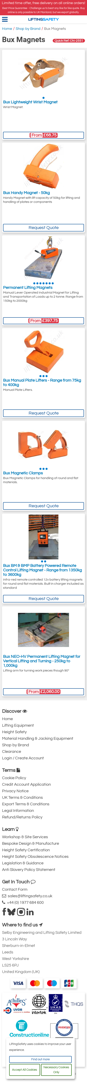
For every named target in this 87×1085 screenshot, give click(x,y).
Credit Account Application (26, 784)
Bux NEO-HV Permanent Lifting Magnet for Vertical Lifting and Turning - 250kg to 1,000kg (41, 661)
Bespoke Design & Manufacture (30, 843)
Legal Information (18, 811)
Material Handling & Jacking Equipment (37, 738)
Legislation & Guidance (23, 863)
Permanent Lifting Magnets (27, 288)
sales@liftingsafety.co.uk (27, 896)
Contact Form (14, 889)
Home (7, 29)
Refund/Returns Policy (22, 817)
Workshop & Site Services (25, 837)
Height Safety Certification (26, 850)
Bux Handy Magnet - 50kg (26, 193)
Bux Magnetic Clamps (23, 473)
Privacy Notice (15, 791)
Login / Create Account (23, 758)
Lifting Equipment (18, 725)
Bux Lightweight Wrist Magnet (30, 102)
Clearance (11, 752)
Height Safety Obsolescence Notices (35, 857)
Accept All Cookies (24, 1069)
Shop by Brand (28, 29)
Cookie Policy (14, 778)
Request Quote (44, 227)
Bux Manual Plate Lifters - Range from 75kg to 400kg (42, 382)
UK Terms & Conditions (22, 798)
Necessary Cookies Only (56, 1070)
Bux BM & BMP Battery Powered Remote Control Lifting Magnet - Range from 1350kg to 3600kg (42, 570)
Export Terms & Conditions (25, 804)
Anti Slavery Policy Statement (28, 870)
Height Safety (14, 732)
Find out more (40, 1059)
